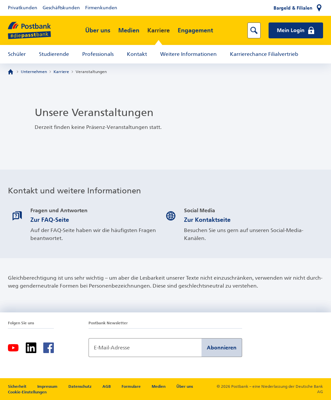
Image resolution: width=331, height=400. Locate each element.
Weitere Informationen (188, 54)
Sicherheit (17, 386)
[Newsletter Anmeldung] (145, 347)
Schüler (17, 54)
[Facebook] (48, 347)
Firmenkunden (101, 8)
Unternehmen (34, 71)
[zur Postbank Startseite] (29, 30)
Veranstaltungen (91, 71)
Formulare (132, 386)
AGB (107, 386)
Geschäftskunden (61, 8)
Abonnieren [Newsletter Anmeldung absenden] (222, 347)
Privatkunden (22, 8)
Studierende (54, 54)
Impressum (47, 386)
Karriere (158, 30)
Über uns (97, 30)
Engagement (195, 30)
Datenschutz (80, 386)
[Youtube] (13, 347)
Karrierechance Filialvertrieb (264, 54)
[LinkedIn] (31, 347)
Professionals (98, 54)
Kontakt (137, 54)
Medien (128, 30)
